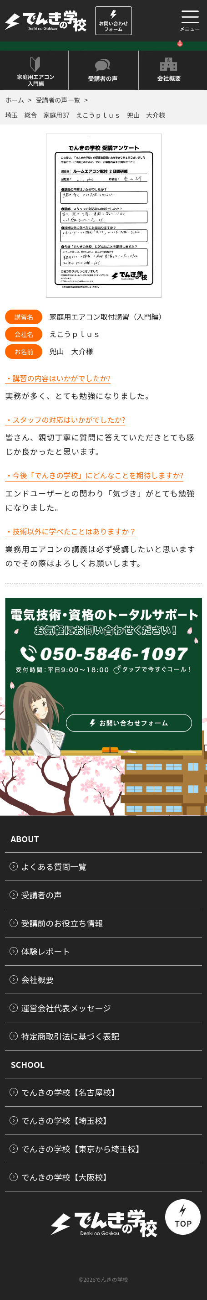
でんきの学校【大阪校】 (66, 1177)
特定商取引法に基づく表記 (70, 1036)
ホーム (14, 99)
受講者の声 (41, 895)
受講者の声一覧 (57, 99)
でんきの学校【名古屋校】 (70, 1092)
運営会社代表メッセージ (66, 1008)
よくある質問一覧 (53, 866)
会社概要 (37, 979)
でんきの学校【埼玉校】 (66, 1120)
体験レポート (45, 951)
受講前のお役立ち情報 (62, 923)
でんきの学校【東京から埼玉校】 (82, 1149)
